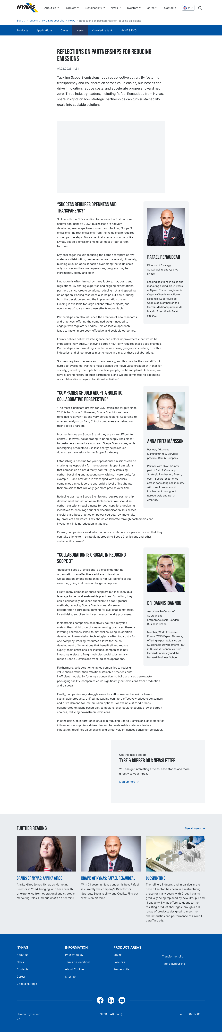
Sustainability (93, 8)
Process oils (121, 969)
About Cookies (74, 969)
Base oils (119, 962)
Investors (132, 8)
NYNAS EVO (128, 30)
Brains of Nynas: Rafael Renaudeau (108, 878)
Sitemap (70, 976)
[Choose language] (188, 8)
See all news (193, 828)
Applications (44, 30)
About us (50, 8)
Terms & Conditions (77, 962)
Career (151, 8)
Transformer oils (172, 956)
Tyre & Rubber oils (173, 963)
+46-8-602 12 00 (189, 1014)
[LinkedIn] (111, 1000)
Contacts (170, 8)
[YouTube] (121, 1000)
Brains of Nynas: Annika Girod (39, 878)
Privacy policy (74, 954)
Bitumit (118, 954)
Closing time (155, 878)
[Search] (200, 8)
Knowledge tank (102, 30)
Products (70, 8)
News (114, 8)
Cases (64, 30)
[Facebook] (100, 1000)
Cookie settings (27, 983)
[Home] (27, 7)
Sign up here (127, 781)
